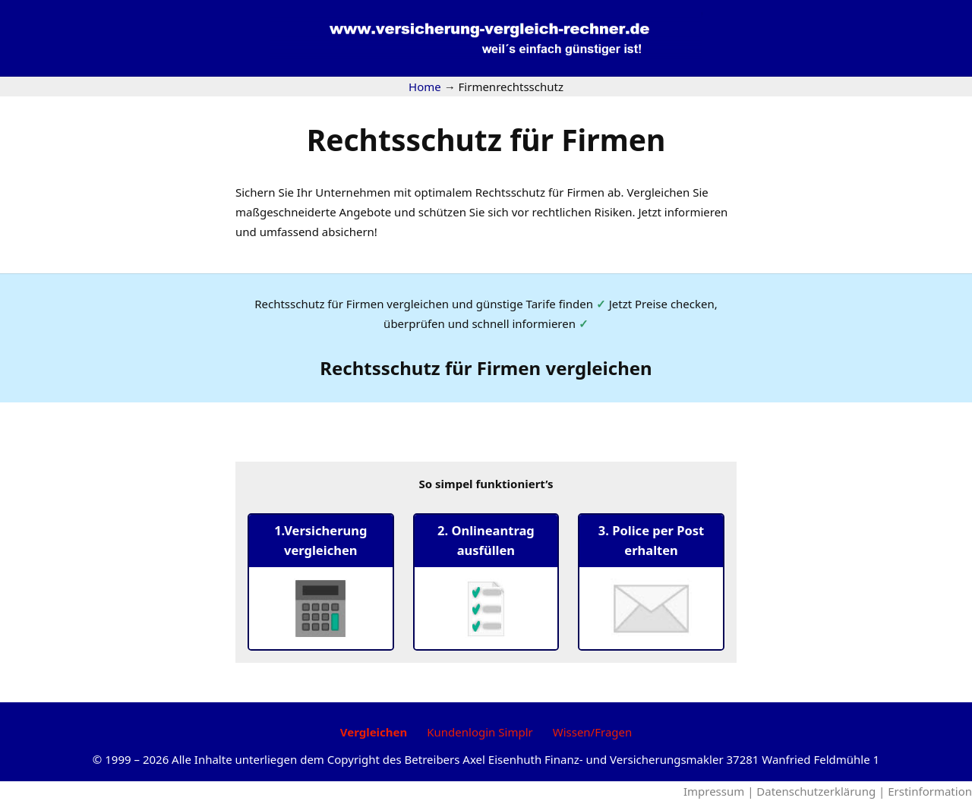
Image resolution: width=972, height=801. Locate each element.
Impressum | (719, 791)
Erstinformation (930, 791)
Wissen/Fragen (593, 732)
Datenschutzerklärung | (822, 791)
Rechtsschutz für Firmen (486, 139)
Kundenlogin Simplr (479, 732)
